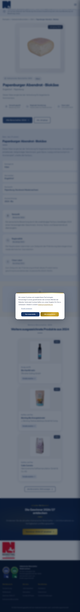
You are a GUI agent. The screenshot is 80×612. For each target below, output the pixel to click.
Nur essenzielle (30, 314)
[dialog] (40, 306)
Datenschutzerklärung (45, 304)
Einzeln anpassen (26, 308)
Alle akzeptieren (49, 314)
